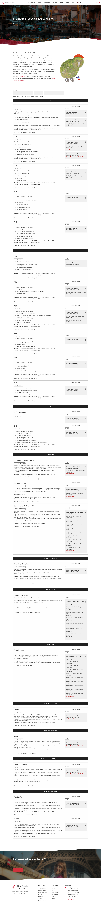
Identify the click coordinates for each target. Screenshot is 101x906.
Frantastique (41, 896)
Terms (40, 898)
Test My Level (16, 869)
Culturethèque (55, 892)
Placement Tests (42, 892)
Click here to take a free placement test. (34, 96)
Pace (59, 93)
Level (18, 93)
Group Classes (42, 888)
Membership (47, 2)
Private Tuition (42, 890)
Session (28, 93)
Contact (67, 2)
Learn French (31, 2)
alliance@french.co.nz (73, 890)
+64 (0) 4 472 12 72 (73, 888)
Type (49, 93)
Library (53, 890)
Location (38, 93)
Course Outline (21, 76)
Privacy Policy (42, 900)
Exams (40, 894)
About (61, 2)
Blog (73, 2)
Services (55, 2)
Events (39, 2)
